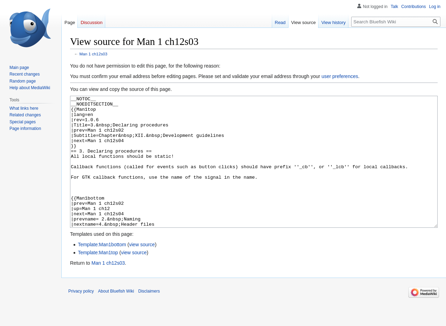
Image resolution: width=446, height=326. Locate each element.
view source (142, 270)
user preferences (340, 76)
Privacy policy (81, 317)
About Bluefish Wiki (116, 317)
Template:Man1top (98, 278)
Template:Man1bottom (102, 270)
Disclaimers (149, 317)
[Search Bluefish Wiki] (395, 22)
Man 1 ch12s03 (93, 54)
